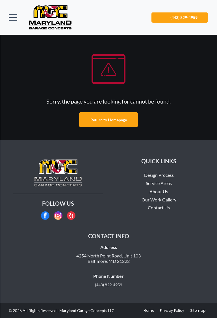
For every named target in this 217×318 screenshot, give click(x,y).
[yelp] (71, 216)
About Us (158, 191)
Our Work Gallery (159, 199)
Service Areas (159, 183)
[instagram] (58, 216)
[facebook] (45, 216)
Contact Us (159, 207)
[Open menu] (13, 17)
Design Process (159, 175)
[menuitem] (149, 310)
